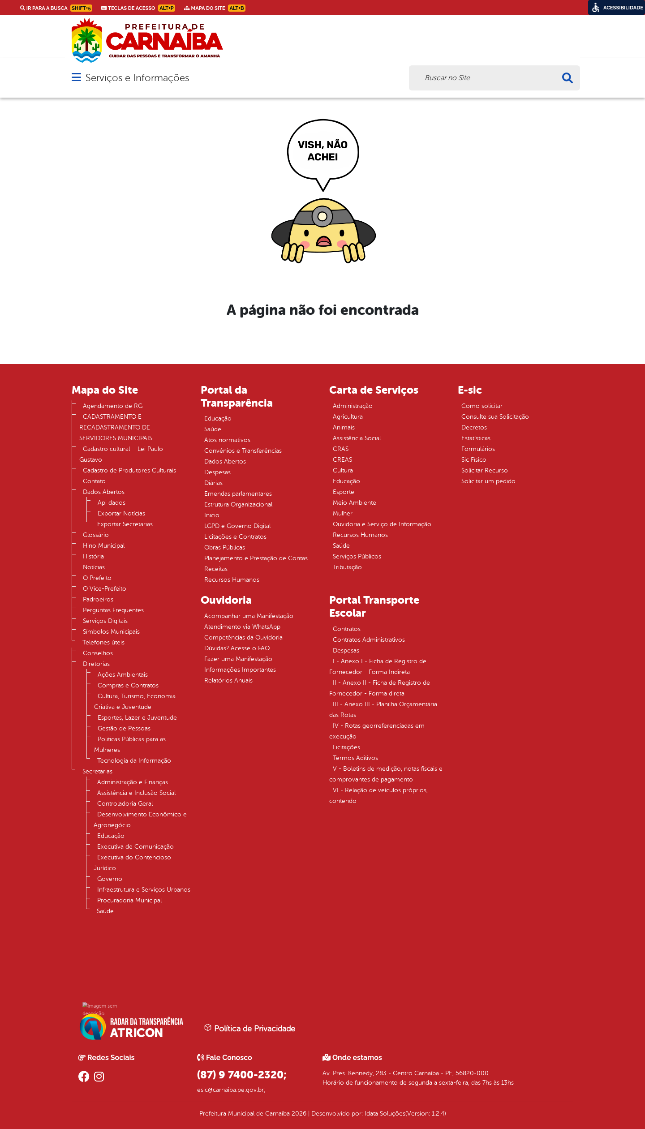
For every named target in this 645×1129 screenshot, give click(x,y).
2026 (298, 1113)
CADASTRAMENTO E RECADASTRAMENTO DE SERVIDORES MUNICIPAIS (115, 427)
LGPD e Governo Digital (237, 526)
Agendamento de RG (112, 406)
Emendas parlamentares (238, 493)
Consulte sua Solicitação (495, 416)
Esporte (343, 492)
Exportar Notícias (121, 513)
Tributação (347, 567)
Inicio (211, 515)
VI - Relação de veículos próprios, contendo (378, 795)
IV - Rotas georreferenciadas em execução (377, 731)
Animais (344, 427)
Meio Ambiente (354, 502)
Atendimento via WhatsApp (242, 626)
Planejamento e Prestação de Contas (256, 558)
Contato (94, 481)
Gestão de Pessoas (124, 728)
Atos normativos (227, 440)
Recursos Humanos (231, 579)
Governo (109, 879)
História (93, 556)
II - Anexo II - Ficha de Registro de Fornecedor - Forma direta (379, 688)
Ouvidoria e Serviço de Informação (382, 524)
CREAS (342, 459)
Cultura (343, 470)
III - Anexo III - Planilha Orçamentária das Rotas (383, 709)
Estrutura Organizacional (238, 504)
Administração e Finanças (132, 782)
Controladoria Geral (125, 803)
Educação (111, 836)
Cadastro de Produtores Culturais (129, 470)
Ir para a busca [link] (56, 8)
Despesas (217, 472)
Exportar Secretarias (125, 524)
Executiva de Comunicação (135, 846)
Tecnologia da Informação (134, 760)
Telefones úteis (103, 642)
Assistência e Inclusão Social (136, 793)
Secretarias (97, 771)
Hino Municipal (104, 545)
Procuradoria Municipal (129, 900)
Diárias (213, 483)
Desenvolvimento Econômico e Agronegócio (140, 820)
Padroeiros (98, 599)
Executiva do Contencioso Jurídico (132, 862)
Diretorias (96, 664)
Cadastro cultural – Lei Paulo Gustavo (121, 454)
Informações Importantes (240, 669)
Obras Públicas (224, 547)
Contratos (347, 629)
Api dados (111, 502)
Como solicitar (482, 406)
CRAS (340, 449)
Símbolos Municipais (111, 631)
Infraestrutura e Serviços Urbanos (143, 889)
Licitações (346, 747)
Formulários (478, 449)
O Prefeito (97, 578)
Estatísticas (475, 438)
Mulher (343, 513)
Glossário (96, 535)
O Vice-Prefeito (104, 588)
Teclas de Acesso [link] (138, 8)
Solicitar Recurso (484, 470)
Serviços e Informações (137, 77)
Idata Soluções (385, 1113)
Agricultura (348, 416)
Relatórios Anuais (228, 680)
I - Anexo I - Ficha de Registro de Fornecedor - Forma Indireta (377, 666)
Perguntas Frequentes (113, 610)
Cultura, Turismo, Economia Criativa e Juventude (135, 701)
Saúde (105, 911)
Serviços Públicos (357, 556)
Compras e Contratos (128, 685)
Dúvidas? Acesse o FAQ (237, 648)
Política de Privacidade (249, 1028)
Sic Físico (473, 459)
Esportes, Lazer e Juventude (137, 717)
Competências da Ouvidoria (243, 637)
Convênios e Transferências (243, 450)
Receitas (216, 569)
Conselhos (98, 653)
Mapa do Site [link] (214, 8)
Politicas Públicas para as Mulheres (130, 744)
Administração (353, 406)
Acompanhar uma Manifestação (248, 616)
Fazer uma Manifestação (238, 659)
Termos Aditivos (355, 758)
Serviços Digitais (105, 621)
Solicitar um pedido (488, 481)
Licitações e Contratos (235, 536)
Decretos (474, 427)
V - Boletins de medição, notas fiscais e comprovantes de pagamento (386, 774)
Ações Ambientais (123, 674)
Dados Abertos (104, 492)
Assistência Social (357, 438)
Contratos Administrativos (369, 639)
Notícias (94, 567)
